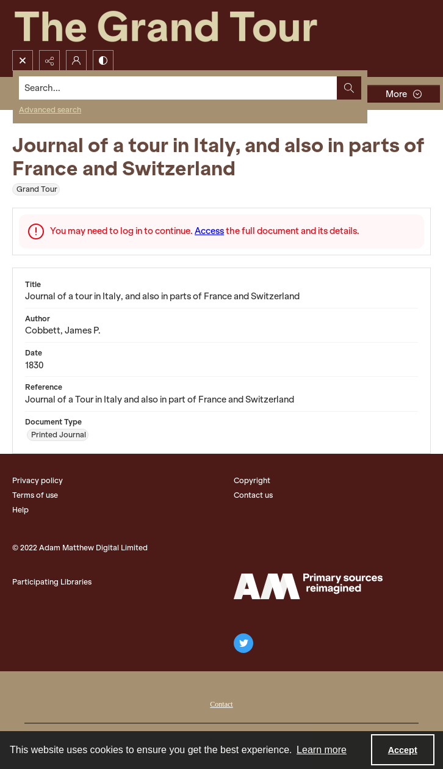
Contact (221, 704)
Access (209, 230)
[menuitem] (221, 703)
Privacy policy (37, 480)
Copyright (252, 480)
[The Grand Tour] (194, 25)
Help (20, 509)
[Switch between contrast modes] (103, 60)
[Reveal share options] (49, 60)
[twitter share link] (243, 643)
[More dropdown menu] (403, 94)
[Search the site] (178, 88)
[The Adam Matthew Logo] (308, 586)
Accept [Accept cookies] (402, 750)
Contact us (253, 495)
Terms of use (35, 495)
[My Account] (76, 60)
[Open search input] (22, 60)
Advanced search (50, 109)
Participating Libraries (52, 581)
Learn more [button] (322, 750)
